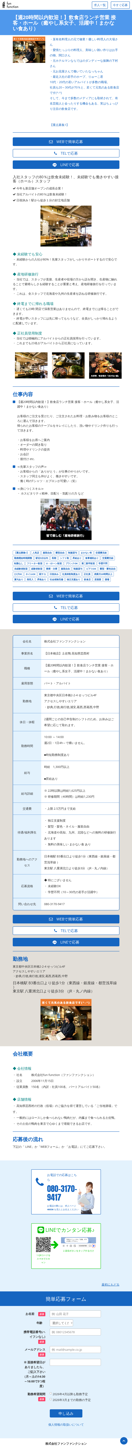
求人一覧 (100, 5)
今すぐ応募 (120, 5)
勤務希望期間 (36, 1396)
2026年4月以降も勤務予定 (69, 1394)
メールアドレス (35, 1352)
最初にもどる (110, 1284)
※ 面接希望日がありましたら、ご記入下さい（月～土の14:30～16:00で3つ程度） (34, 1374)
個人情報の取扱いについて (66, 1425)
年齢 (40, 1323)
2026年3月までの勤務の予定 (70, 1400)
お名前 (35, 1314)
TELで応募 (66, 153)
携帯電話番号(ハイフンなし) (34, 1337)
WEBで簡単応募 (66, 141)
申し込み (66, 1413)
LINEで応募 (66, 164)
